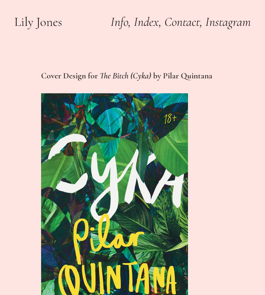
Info (119, 21)
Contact (182, 21)
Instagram (228, 21)
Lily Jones (38, 21)
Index (146, 21)
